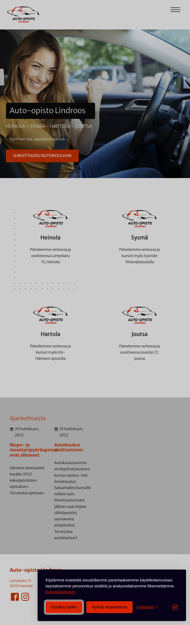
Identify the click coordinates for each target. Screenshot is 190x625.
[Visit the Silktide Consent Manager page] (175, 607)
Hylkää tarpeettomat (109, 607)
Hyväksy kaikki (64, 607)
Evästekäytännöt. (61, 592)
